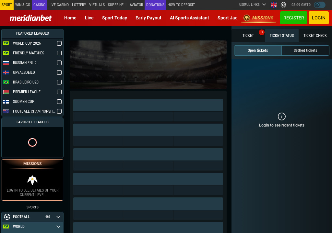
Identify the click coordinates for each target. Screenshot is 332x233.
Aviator (136, 5)
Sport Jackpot (232, 17)
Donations (155, 5)
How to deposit (181, 5)
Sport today (114, 17)
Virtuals (97, 5)
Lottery (79, 5)
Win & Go (22, 5)
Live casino (59, 5)
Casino (39, 5)
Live (89, 17)
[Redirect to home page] (31, 18)
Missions (258, 18)
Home (70, 17)
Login (319, 17)
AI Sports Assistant (189, 17)
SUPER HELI (117, 5)
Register (293, 17)
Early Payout (148, 17)
